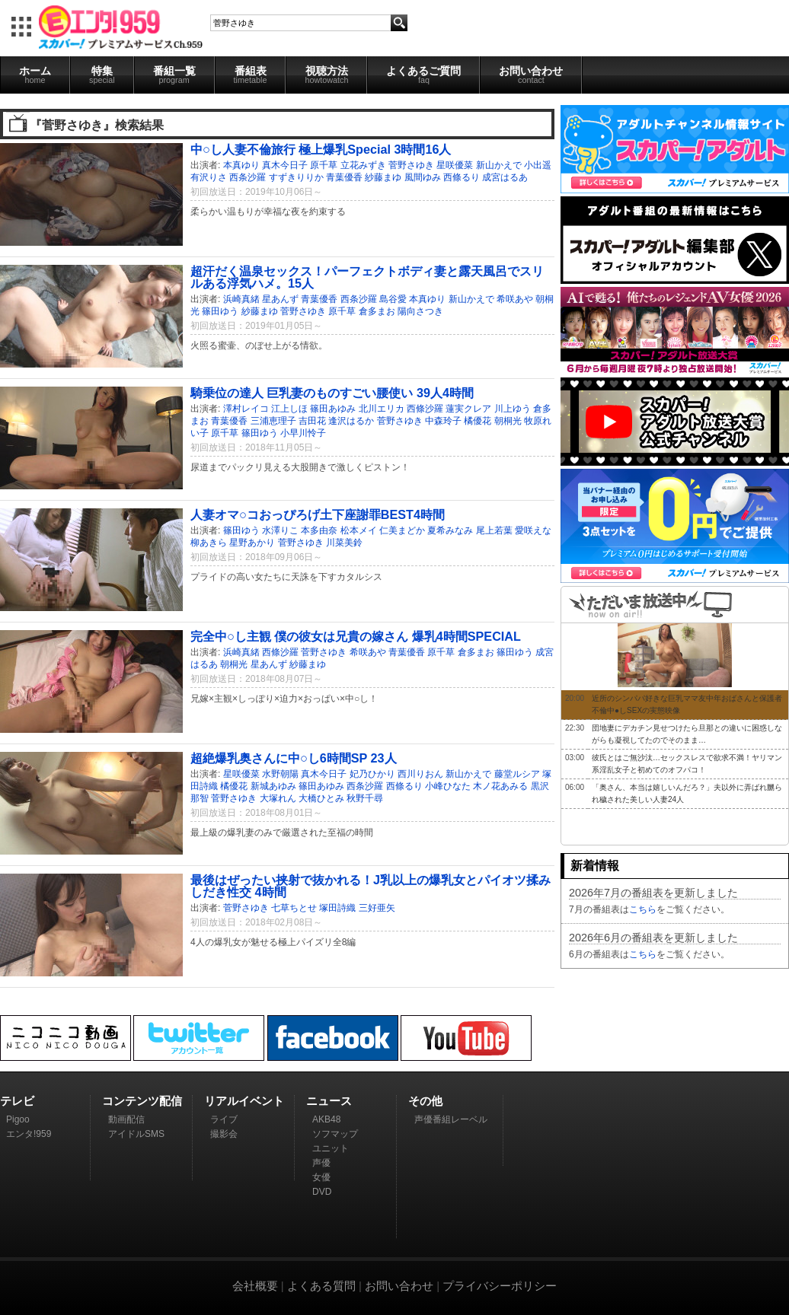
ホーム (35, 74)
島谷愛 (393, 299)
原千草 (323, 165)
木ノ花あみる (500, 786)
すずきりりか (296, 177)
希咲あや (515, 299)
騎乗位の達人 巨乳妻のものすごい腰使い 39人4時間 (332, 393)
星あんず (280, 299)
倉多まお (377, 311)
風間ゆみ (422, 177)
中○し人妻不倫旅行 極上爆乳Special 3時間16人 (320, 149)
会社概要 (255, 1285)
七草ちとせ (294, 908)
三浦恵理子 (273, 421)
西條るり (461, 177)
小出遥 (537, 165)
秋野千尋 (365, 798)
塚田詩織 (337, 908)
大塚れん (278, 798)
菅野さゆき (411, 165)
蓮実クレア (468, 408)
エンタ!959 (28, 1134)
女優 (321, 1177)
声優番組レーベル (450, 1119)
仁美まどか (402, 530)
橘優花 (477, 421)
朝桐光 (508, 421)
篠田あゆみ (333, 408)
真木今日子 (285, 165)
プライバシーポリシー (499, 1285)
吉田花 (312, 421)
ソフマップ (335, 1134)
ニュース (329, 1100)
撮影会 (224, 1134)
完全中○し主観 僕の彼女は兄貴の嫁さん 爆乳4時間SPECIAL (355, 636)
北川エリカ (381, 408)
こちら (642, 909)
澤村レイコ (246, 408)
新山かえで (499, 165)
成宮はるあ (505, 177)
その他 (425, 1100)
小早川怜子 (303, 433)
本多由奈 (319, 530)
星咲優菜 (454, 165)
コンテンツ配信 (142, 1100)
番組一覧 (174, 74)
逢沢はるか (351, 421)
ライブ (224, 1119)
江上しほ (289, 408)
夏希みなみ (450, 530)
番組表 (250, 74)
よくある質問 (321, 1285)
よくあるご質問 (423, 74)
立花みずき (363, 165)
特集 (102, 74)
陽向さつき (420, 311)
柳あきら (208, 542)
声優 (321, 1162)
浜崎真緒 (241, 299)
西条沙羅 (247, 177)
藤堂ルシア (517, 774)
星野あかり (252, 542)
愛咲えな (533, 530)
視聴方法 (326, 74)
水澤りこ (280, 530)
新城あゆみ (273, 786)
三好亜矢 (377, 908)
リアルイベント (244, 1100)
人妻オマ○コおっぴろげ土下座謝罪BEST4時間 (317, 514)
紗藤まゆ (383, 177)
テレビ (17, 1100)
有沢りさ (208, 177)
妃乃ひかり (372, 774)
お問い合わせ (531, 74)
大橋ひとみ (321, 798)
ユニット (330, 1148)
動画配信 (126, 1119)
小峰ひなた (448, 786)
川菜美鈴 (344, 542)
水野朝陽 (280, 774)
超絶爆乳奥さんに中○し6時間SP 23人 (293, 758)
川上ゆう (512, 408)
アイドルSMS (136, 1134)
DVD (321, 1191)
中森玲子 (443, 421)
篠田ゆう (220, 311)
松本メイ (358, 530)
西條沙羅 (425, 408)
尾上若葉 (494, 530)
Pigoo (18, 1119)
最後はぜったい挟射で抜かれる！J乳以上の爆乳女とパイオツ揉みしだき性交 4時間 (370, 886)
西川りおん (420, 774)
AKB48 (326, 1119)
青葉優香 (344, 177)
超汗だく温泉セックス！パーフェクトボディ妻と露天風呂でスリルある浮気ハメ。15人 (367, 277)
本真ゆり (241, 165)
